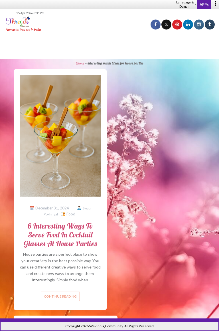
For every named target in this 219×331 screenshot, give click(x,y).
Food (70, 214)
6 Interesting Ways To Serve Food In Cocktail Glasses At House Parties (60, 234)
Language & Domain (186, 4)
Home (80, 63)
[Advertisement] (109, 45)
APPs (204, 4)
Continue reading (60, 296)
